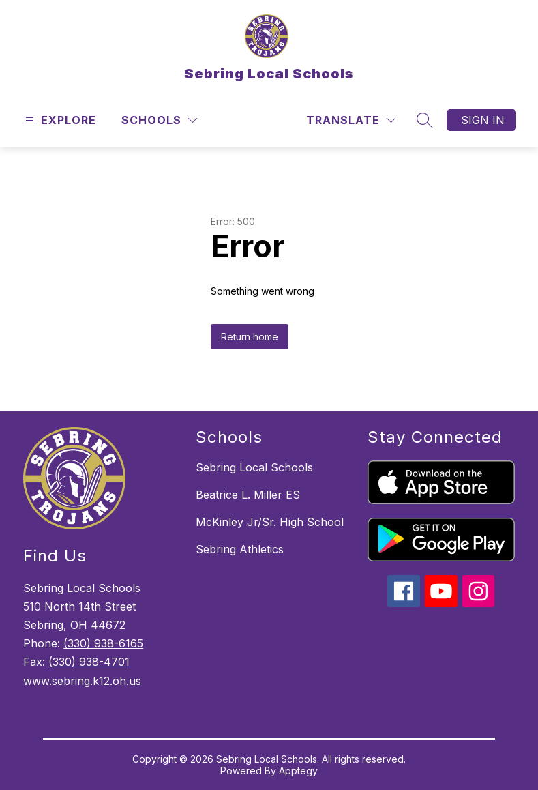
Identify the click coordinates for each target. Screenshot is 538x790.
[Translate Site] (351, 120)
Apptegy (298, 770)
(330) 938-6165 (103, 643)
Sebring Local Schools (254, 467)
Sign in (483, 120)
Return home (249, 336)
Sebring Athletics (240, 549)
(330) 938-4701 (89, 662)
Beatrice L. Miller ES (248, 494)
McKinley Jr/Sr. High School (270, 522)
